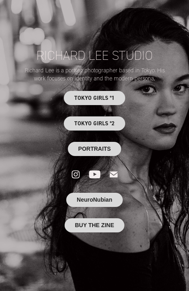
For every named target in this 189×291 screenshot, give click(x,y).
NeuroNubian (94, 199)
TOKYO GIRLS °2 (94, 123)
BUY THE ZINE (94, 225)
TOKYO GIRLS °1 (94, 97)
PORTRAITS (94, 149)
